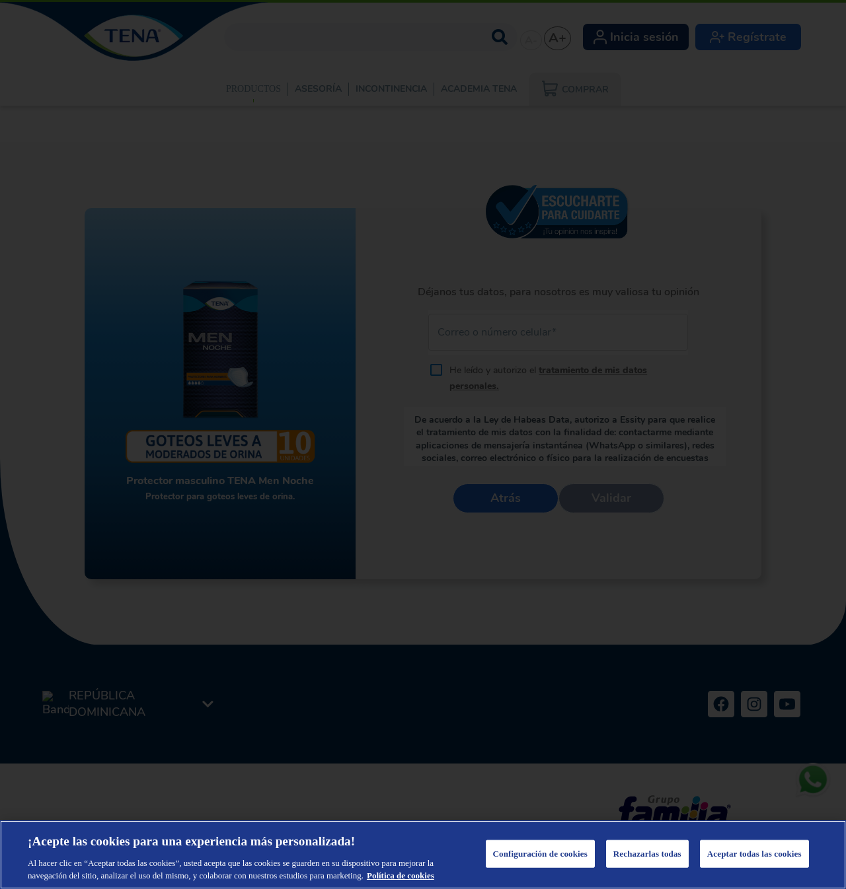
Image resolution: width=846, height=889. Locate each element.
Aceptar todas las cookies (754, 854)
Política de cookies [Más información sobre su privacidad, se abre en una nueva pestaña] (400, 875)
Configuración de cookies (540, 854)
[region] (423, 854)
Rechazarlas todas (647, 854)
